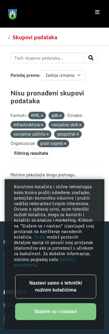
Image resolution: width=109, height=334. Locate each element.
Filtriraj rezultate (31, 153)
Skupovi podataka (34, 37)
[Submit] (91, 58)
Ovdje (40, 237)
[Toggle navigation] (97, 12)
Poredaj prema (24, 75)
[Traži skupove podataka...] (47, 58)
